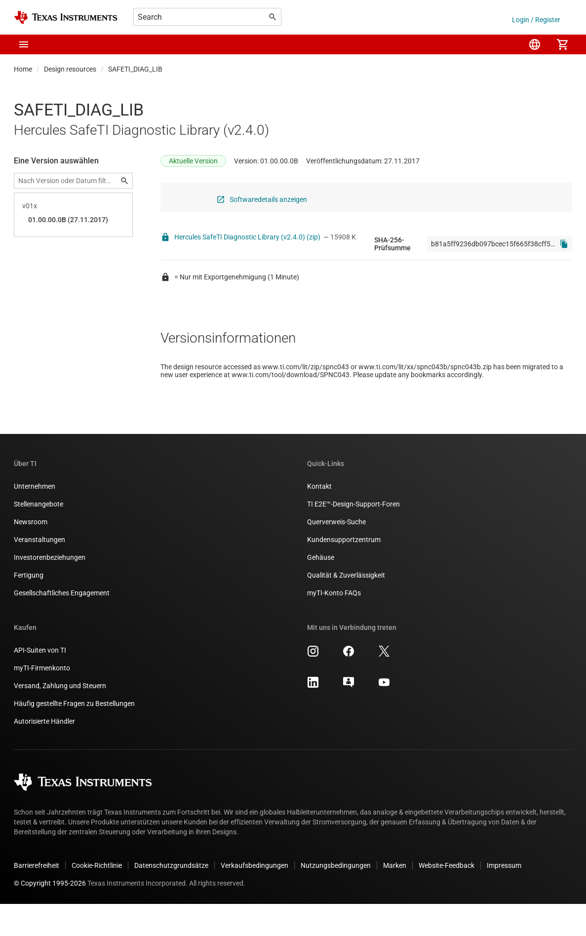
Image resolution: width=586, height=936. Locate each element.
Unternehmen (34, 518)
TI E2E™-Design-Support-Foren (353, 536)
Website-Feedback (446, 897)
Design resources (70, 69)
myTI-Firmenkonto (42, 700)
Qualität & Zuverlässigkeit (346, 607)
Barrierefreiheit (36, 897)
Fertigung (28, 607)
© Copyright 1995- (50, 915)
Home (23, 69)
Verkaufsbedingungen (254, 897)
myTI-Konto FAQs (334, 625)
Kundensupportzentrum (344, 572)
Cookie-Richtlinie (97, 897)
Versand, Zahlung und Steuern (60, 718)
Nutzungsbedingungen (336, 897)
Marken (394, 897)
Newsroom (30, 554)
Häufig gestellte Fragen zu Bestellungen (74, 736)
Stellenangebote (38, 536)
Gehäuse (320, 589)
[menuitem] (534, 44)
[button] (24, 44)
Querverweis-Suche (336, 554)
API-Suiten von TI (40, 682)
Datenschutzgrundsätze (171, 897)
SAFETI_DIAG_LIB (135, 69)
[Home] (65, 17)
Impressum (504, 897)
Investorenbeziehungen (49, 589)
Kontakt (319, 518)
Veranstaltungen (39, 572)
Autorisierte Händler (44, 753)
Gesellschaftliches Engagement (62, 625)
